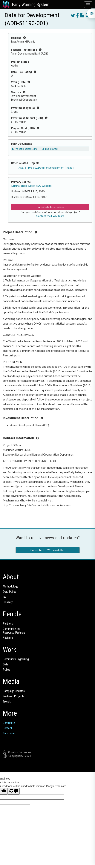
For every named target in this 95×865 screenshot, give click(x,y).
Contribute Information (50, 207)
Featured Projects (13, 696)
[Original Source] (49, 149)
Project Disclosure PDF (25, 149)
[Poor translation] (14, 791)
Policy (6, 669)
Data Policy (9, 591)
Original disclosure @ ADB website (31, 185)
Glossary (8, 602)
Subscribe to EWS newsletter (47, 550)
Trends (7, 701)
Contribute (9, 723)
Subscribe (9, 733)
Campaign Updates (14, 691)
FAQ (5, 597)
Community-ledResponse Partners (14, 630)
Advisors (8, 638)
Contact (7, 728)
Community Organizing (16, 659)
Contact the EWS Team (50, 215)
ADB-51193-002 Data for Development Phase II (46, 167)
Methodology (10, 586)
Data (5, 664)
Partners (8, 623)
